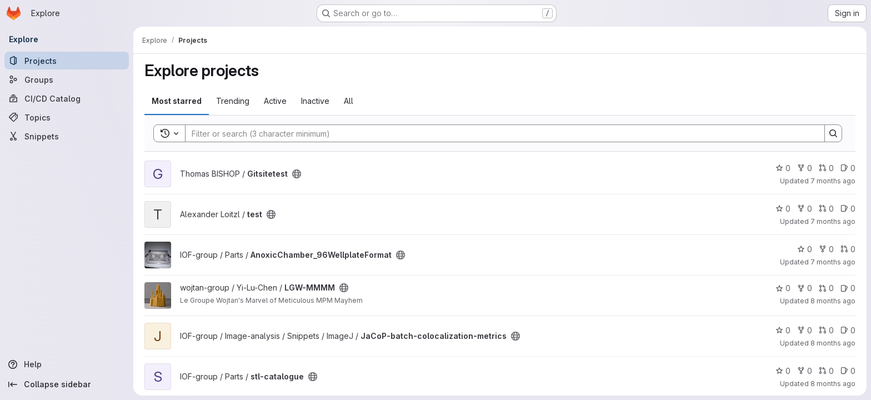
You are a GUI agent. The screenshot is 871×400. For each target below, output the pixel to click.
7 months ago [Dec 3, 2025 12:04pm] (832, 221)
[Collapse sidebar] (66, 384)
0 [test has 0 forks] (804, 208)
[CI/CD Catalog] (66, 98)
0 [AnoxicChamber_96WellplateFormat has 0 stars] (804, 249)
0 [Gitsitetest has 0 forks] (804, 168)
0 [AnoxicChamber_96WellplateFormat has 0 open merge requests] (847, 249)
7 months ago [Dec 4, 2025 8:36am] (832, 181)
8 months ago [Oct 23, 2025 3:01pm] (832, 383)
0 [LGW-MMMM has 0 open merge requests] (826, 288)
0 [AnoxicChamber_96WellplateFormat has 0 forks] (826, 249)
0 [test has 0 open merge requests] (826, 208)
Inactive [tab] (315, 101)
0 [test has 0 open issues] (847, 208)
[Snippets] (66, 136)
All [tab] (348, 101)
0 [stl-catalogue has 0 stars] (782, 371)
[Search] (499, 133)
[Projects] (66, 60)
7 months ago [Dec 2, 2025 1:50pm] (832, 262)
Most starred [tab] (177, 101)
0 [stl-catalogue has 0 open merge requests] (826, 371)
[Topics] (66, 117)
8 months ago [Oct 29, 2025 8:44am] (832, 343)
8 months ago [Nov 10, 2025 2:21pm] (832, 301)
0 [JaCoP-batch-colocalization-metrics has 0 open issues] (847, 330)
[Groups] (66, 79)
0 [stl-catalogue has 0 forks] (804, 371)
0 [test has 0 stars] (782, 208)
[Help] (66, 364)
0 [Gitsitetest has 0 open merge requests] (826, 168)
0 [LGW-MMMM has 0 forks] (804, 288)
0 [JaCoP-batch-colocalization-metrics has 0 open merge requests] (826, 330)
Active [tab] (275, 101)
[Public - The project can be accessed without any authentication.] (296, 173)
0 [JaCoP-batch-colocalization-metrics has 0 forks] (804, 330)
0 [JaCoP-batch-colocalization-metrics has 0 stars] (782, 330)
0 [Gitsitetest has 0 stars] (782, 168)
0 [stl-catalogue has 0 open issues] (847, 371)
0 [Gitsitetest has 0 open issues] (847, 168)
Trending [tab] (232, 101)
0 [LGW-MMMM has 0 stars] (782, 288)
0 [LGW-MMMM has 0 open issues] (847, 288)
